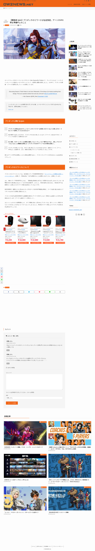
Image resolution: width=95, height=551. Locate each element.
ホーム (33, 546)
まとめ (74, 155)
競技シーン (74, 162)
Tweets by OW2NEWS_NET (75, 210)
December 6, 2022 (43, 96)
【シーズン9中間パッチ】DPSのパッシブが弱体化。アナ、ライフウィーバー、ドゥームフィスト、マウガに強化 (79, 174)
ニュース (7, 25)
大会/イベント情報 (76, 152)
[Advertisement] (34, 263)
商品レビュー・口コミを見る (10, 234)
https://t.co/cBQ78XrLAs (50, 93)
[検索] (90, 1)
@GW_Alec (10, 109)
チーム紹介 (74, 144)
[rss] (87, 1)
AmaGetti (10, 229)
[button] (8, 292)
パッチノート (75, 150)
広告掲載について (48, 546)
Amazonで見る (10, 242)
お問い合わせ (39, 546)
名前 (7, 395)
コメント (8, 372)
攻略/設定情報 (75, 158)
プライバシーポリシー (58, 546)
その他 (73, 141)
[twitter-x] (85, 1)
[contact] (89, 1)
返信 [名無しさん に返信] (8, 350)
